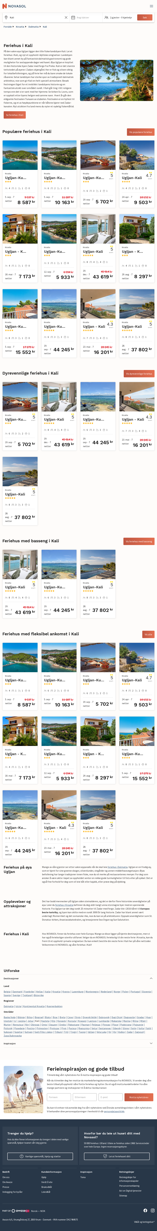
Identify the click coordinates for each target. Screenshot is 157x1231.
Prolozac (54, 1028)
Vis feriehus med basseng (139, 541)
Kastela (45, 1020)
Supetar (18, 1031)
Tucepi (82, 1031)
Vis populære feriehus (140, 132)
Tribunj (58, 1031)
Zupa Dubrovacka (13, 1035)
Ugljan (91, 1031)
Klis (53, 1020)
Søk (145, 17)
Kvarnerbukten (54, 1006)
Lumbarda (104, 1020)
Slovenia (146, 991)
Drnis (78, 1017)
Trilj (66, 1031)
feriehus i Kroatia (64, 904)
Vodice (121, 1031)
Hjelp (43, 1177)
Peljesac (96, 1024)
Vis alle (148, 634)
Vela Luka (101, 1031)
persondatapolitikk (114, 1111)
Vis (114, 1031)
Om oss (6, 1177)
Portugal (135, 991)
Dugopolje (129, 1017)
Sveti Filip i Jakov (43, 1031)
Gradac (140, 1017)
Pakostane (73, 1024)
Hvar (148, 1017)
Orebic (62, 1024)
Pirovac (106, 1024)
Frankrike (29, 991)
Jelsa (30, 1020)
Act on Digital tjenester (130, 1190)
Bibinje (21, 1017)
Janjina (22, 1020)
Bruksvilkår (46, 1187)
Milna (135, 1020)
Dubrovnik (104, 1017)
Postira (30, 1028)
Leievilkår (45, 1191)
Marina (126, 1020)
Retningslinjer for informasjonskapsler (129, 1179)
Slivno (126, 1028)
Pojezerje (138, 1024)
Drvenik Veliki (90, 1017)
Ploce (115, 1024)
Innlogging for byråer (12, 1191)
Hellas (39, 991)
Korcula (72, 1020)
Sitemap (123, 1195)
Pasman (85, 1024)
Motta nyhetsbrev (138, 1097)
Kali (45, 26)
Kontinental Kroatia (34, 1006)
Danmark (17, 991)
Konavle (61, 1020)
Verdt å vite (46, 1182)
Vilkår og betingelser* (144, 1221)
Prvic (64, 1028)
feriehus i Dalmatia (118, 867)
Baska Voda (9, 1017)
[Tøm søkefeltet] (66, 17)
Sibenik (117, 1028)
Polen (125, 991)
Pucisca (72, 1028)
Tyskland (27, 995)
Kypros (66, 991)
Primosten (42, 1028)
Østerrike (39, 995)
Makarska (116, 1020)
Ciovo (70, 1017)
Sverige (16, 995)
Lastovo (92, 1020)
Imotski (8, 1020)
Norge (117, 991)
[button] (86, 17)
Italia (47, 991)
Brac (55, 1017)
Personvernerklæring (129, 1185)
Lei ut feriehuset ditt (116, 1156)
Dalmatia (34, 26)
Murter (7, 1024)
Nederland (106, 991)
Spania (7, 995)
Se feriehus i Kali (14, 114)
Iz (15, 1020)
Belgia (7, 991)
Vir (109, 1031)
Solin (133, 1028)
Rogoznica (84, 1028)
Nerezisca (18, 1024)
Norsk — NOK (35, 1211)
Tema (83, 1177)
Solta (141, 1028)
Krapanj (82, 1020)
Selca (94, 1028)
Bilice (30, 1017)
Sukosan (8, 1031)
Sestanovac (105, 1028)
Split (148, 1028)
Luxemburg (78, 991)
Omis (44, 1024)
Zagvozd (139, 1031)
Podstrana (125, 1024)
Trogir (73, 1031)
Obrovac (35, 1024)
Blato (48, 1017)
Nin (27, 1024)
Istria (18, 1006)
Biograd (39, 1017)
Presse (5, 1187)
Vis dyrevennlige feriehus (139, 373)
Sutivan (29, 1031)
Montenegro (92, 991)
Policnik (8, 1028)
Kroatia (20, 26)
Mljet (143, 1020)
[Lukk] (151, 6)
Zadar (130, 1031)
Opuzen (53, 1024)
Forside (8, 26)
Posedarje (19, 1028)
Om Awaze (7, 1182)
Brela (62, 1017)
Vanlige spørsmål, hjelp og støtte (40, 1156)
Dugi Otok (116, 1017)
